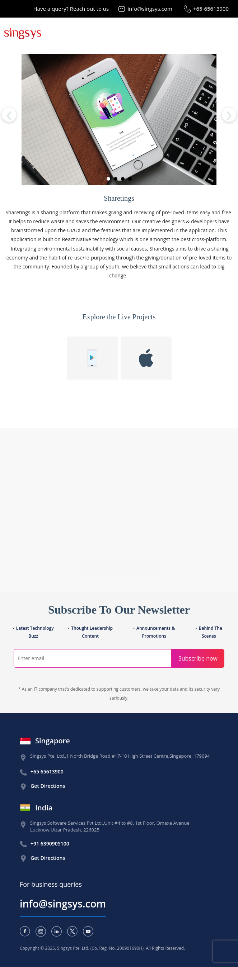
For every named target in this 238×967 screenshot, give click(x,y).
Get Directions (48, 785)
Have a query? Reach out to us (71, 8)
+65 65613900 (47, 771)
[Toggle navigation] (226, 33)
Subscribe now (198, 658)
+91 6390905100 (50, 843)
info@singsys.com (149, 8)
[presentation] (9, 115)
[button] (108, 179)
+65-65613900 (211, 8)
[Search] (93, 658)
